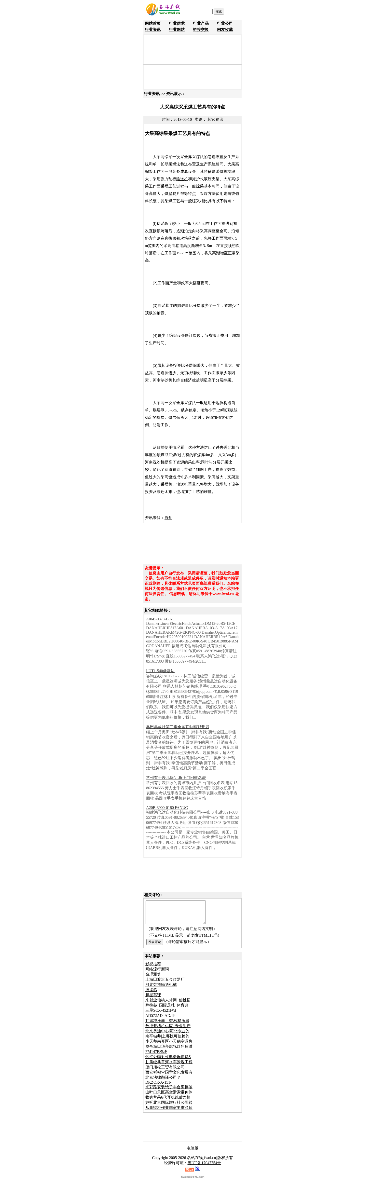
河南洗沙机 (155, 462)
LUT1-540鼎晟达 (160, 671)
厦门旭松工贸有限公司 (165, 1071)
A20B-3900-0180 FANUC (167, 807)
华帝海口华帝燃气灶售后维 (168, 1051)
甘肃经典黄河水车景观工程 (168, 1066)
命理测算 (153, 979)
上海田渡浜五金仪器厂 (165, 984)
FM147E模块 (156, 1056)
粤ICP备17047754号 (204, 1167)
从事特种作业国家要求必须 (168, 1112)
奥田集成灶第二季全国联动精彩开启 (177, 727)
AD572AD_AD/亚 (160, 1020)
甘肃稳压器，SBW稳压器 (167, 1025)
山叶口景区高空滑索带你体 (168, 1096)
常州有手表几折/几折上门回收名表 (176, 778)
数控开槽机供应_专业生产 (168, 1030)
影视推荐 (153, 968)
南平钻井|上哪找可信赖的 (167, 1040)
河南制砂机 (162, 380)
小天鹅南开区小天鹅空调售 (168, 1046)
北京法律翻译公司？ (163, 1082)
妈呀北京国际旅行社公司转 (168, 1107)
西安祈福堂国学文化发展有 (168, 1077)
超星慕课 (153, 999)
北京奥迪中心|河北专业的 (167, 1035)
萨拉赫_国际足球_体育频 (167, 1010)
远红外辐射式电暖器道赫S (168, 1061)
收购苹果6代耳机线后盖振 (168, 1102)
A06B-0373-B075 (160, 619)
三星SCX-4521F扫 (160, 1015)
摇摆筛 (151, 994)
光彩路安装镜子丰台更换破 (168, 1091)
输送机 (182, 179)
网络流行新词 (157, 973)
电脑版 (192, 1152)
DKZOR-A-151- (158, 1087)
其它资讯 (215, 119)
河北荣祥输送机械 (161, 989)
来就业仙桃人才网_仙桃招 (168, 1004)
